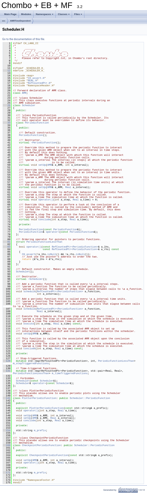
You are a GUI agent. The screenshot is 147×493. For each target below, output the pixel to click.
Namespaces (45, 15)
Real (68, 187)
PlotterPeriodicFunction (39, 398)
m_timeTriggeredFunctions (70, 373)
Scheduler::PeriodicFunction (90, 398)
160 (6, 445)
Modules (26, 14)
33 (6, 122)
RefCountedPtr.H (39, 83)
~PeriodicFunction (43, 142)
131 (6, 371)
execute (28, 323)
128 (6, 361)
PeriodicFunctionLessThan (44, 242)
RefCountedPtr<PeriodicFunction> (75, 247)
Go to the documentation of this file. (23, 39)
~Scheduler (35, 279)
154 (6, 430)
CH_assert (28, 254)
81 (6, 242)
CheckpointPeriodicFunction (41, 445)
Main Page (10, 14)
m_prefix (40, 430)
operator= (52, 232)
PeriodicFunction (37, 122)
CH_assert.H (36, 78)
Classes (64, 15)
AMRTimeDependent (20, 21)
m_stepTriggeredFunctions (31, 363)
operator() (45, 199)
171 (6, 472)
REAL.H (32, 80)
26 (6, 105)
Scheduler (28, 105)
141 (6, 398)
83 (6, 247)
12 (6, 70)
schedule (29, 291)
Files (78, 15)
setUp (42, 165)
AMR (24, 93)
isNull (51, 254)
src (3, 21)
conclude (44, 219)
